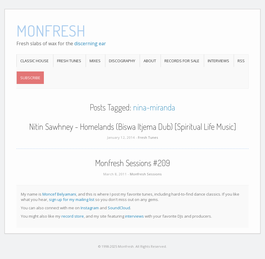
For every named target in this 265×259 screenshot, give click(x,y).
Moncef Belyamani (59, 194)
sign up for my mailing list (71, 199)
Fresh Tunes (69, 60)
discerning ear (90, 43)
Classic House (34, 60)
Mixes (95, 60)
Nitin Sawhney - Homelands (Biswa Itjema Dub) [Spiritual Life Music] (132, 126)
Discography (122, 60)
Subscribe (30, 77)
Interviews (218, 60)
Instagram (90, 207)
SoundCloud (119, 207)
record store (72, 216)
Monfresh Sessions (146, 174)
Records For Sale (181, 60)
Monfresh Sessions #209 (132, 162)
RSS (241, 60)
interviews (134, 216)
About (150, 60)
